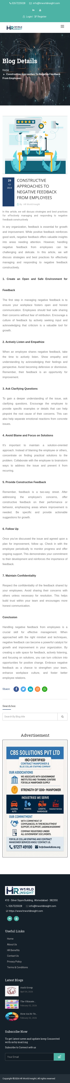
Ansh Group (26, 987)
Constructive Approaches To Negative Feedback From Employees (37, 188)
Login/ (28, 16)
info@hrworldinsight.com (44, 3)
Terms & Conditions (17, 967)
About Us (12, 944)
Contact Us (13, 955)
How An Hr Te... (28, 1013)
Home (6, 70)
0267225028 (17, 3)
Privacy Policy (14, 961)
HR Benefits (13, 950)
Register (40, 16)
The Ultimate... (28, 1001)
